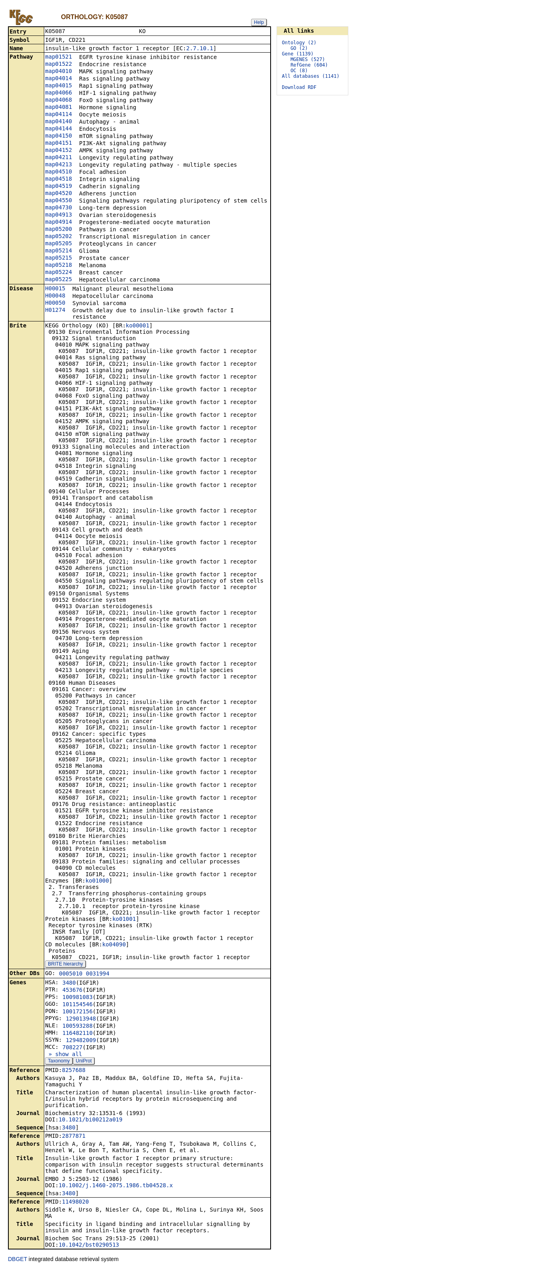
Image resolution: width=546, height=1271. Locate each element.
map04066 (58, 93)
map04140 (58, 122)
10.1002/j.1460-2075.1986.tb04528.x (116, 1186)
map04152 (58, 151)
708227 (72, 1048)
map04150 (58, 136)
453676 (72, 990)
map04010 (58, 72)
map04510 (58, 172)
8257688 (73, 1071)
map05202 (58, 237)
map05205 (58, 244)
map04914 (58, 222)
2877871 (73, 1136)
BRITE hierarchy (65, 965)
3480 (69, 983)
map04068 (58, 100)
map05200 (58, 230)
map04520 (58, 194)
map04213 (58, 165)
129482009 (81, 1041)
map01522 (58, 64)
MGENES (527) (308, 59)
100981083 (77, 998)
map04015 (58, 86)
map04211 (58, 158)
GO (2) (299, 48)
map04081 (58, 107)
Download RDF (299, 87)
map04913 (58, 215)
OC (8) (299, 70)
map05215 (58, 258)
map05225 (58, 280)
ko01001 (124, 919)
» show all (63, 1055)
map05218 (58, 265)
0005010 (70, 974)
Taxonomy (59, 1061)
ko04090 (114, 945)
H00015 (55, 289)
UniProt (84, 1061)
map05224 (58, 273)
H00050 (55, 303)
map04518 (58, 179)
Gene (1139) (297, 54)
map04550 (58, 201)
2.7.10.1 (199, 49)
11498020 (75, 1202)
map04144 (58, 129)
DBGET (17, 1260)
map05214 (58, 251)
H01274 (55, 310)
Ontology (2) (299, 42)
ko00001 (137, 326)
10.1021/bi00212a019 (90, 1120)
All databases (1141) (311, 76)
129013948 (81, 1019)
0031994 (97, 974)
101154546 (77, 1005)
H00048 (55, 296)
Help (259, 22)
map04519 (58, 186)
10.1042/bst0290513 (89, 1245)
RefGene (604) (309, 65)
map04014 (58, 79)
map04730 (58, 208)
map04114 (58, 115)
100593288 (77, 1026)
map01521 (58, 57)
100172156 (77, 1012)
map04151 (58, 143)
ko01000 (97, 881)
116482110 (77, 1034)
